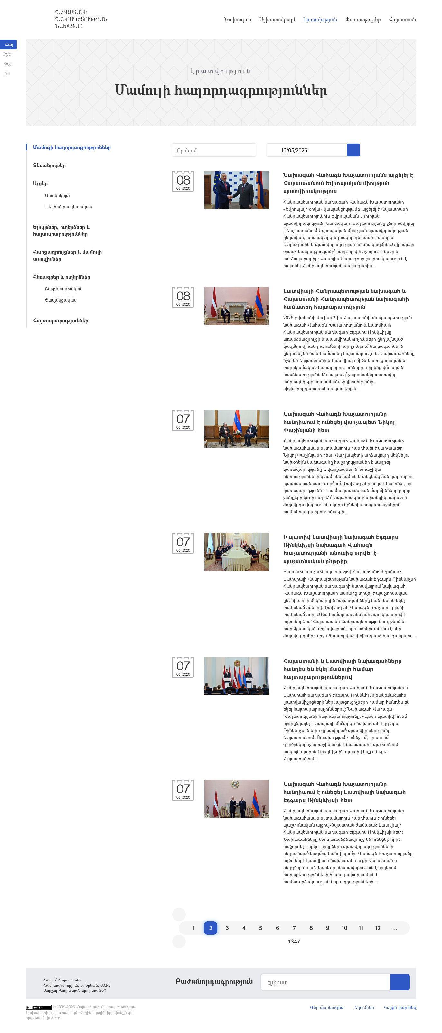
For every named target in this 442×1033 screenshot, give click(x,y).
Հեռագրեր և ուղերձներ (61, 276)
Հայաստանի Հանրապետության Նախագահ (81, 19)
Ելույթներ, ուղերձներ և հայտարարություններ (61, 230)
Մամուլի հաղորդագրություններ (72, 147)
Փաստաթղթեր (363, 19)
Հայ (9, 44)
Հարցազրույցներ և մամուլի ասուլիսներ (67, 255)
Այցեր (40, 183)
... (274, 150)
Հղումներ (364, 1007)
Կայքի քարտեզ (400, 1007)
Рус (7, 54)
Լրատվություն (320, 19)
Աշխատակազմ (277, 19)
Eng (7, 64)
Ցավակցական (61, 300)
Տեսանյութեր (49, 165)
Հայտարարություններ (60, 320)
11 (361, 927)
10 (344, 927)
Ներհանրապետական (68, 207)
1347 (294, 941)
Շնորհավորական (64, 289)
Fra (6, 73)
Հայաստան (402, 19)
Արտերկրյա (57, 195)
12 (378, 927)
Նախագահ (237, 19)
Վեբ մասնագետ (327, 1007)
